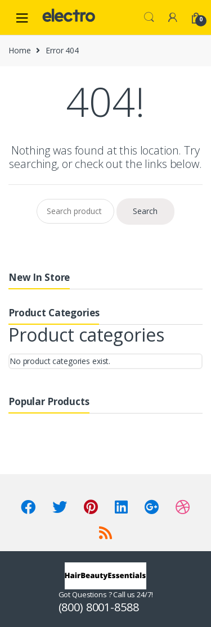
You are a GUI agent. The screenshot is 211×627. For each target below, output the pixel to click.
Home (19, 50)
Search (149, 17)
